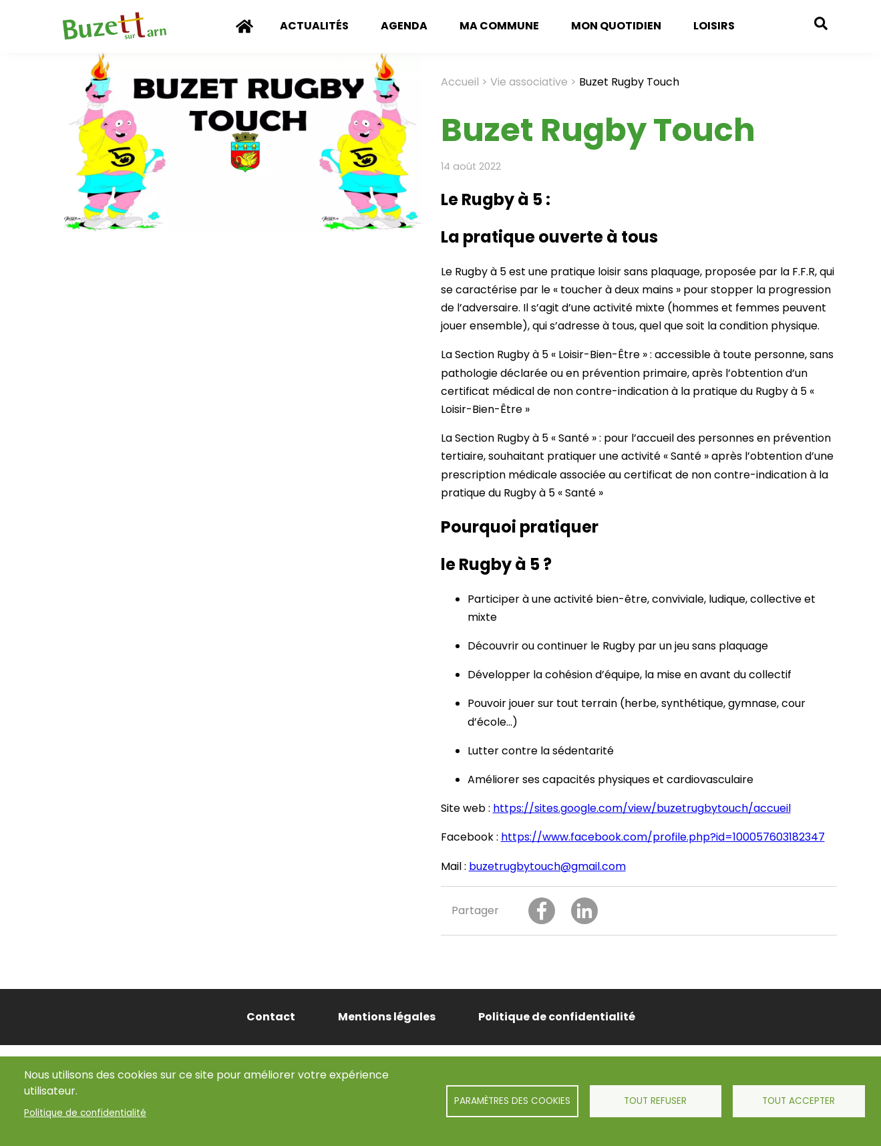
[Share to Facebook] (541, 911)
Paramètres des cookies (512, 1101)
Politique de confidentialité (85, 1113)
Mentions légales (386, 1016)
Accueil (244, 35)
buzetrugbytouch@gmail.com (547, 866)
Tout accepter (798, 1101)
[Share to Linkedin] (584, 911)
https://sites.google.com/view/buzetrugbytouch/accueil (642, 808)
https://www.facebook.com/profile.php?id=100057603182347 (663, 837)
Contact (270, 1016)
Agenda (404, 25)
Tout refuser (655, 1101)
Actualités (314, 25)
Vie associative (529, 82)
